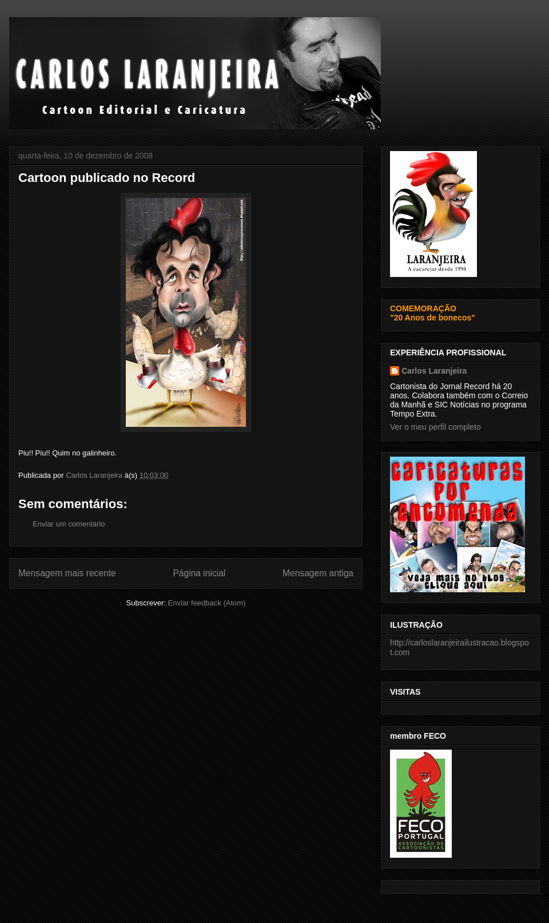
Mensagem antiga (318, 573)
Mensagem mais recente (67, 573)
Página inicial (199, 573)
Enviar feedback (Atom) (207, 603)
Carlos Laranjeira (434, 370)
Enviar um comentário (69, 524)
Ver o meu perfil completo (435, 426)
